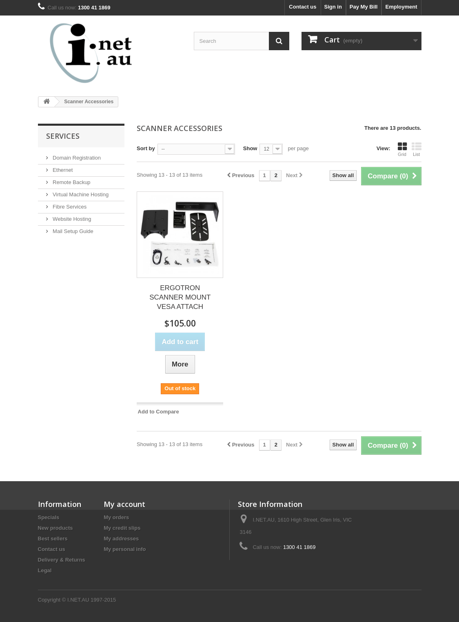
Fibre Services (69, 207)
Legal (45, 570)
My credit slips (122, 528)
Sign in (333, 7)
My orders (116, 517)
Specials (49, 517)
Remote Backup (71, 182)
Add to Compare (158, 412)
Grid (402, 149)
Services (63, 136)
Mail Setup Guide (72, 231)
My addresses (121, 538)
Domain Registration (76, 158)
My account (124, 504)
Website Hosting (71, 219)
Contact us (302, 7)
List (416, 149)
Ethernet (62, 170)
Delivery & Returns (61, 560)
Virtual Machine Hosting (80, 194)
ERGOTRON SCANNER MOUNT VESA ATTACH (180, 297)
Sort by (146, 148)
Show (250, 148)
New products (55, 528)
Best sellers (53, 538)
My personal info (125, 549)
